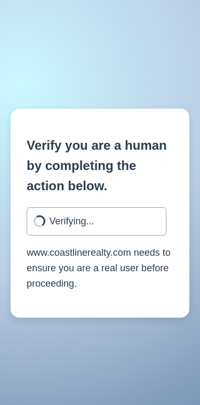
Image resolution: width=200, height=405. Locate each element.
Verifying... (72, 221)
